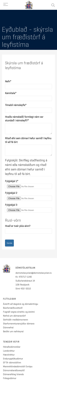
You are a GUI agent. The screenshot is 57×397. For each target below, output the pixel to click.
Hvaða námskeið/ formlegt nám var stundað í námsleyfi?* (24, 118)
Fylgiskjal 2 (11, 193)
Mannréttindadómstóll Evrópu (17, 366)
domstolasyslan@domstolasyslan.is (34, 272)
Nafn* (8, 81)
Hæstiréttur (9, 354)
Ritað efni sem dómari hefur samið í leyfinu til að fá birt (28, 140)
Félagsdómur (9, 378)
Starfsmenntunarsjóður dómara (19, 323)
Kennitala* (10, 93)
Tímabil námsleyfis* (15, 105)
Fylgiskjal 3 (11, 205)
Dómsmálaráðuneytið (13, 370)
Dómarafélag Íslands (13, 374)
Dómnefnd (8, 327)
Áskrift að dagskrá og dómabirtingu (20, 304)
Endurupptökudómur (13, 358)
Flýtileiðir (9, 298)
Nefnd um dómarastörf (14, 315)
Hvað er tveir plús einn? (17, 226)
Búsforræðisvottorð (12, 307)
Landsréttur (9, 350)
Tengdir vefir (11, 341)
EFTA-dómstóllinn (12, 362)
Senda (9, 243)
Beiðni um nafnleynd (13, 331)
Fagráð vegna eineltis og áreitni (19, 311)
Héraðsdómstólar (11, 346)
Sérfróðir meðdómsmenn (15, 319)
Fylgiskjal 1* (11, 181)
